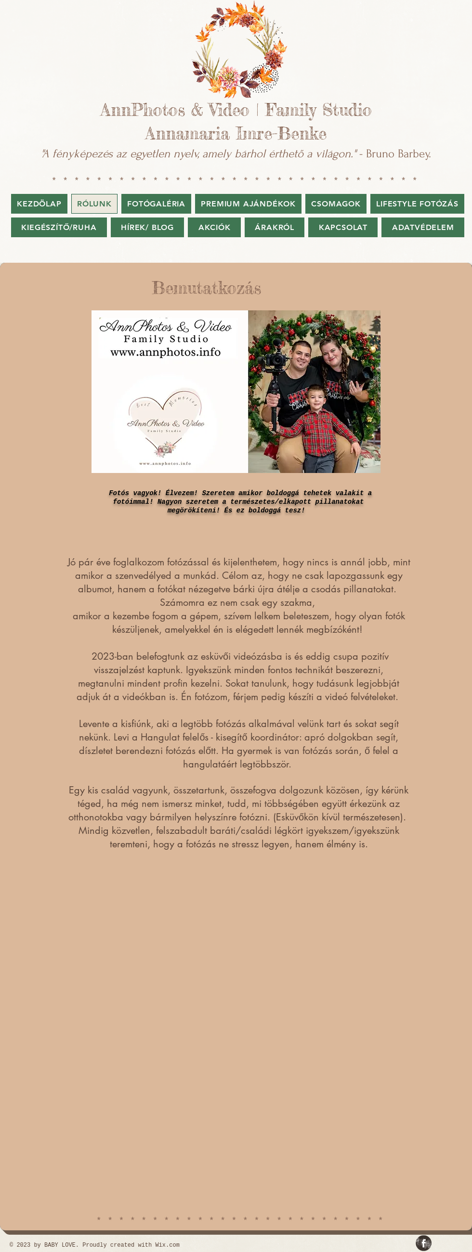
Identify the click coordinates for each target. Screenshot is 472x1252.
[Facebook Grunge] (424, 1243)
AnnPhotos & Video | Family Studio (236, 110)
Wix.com (167, 1245)
